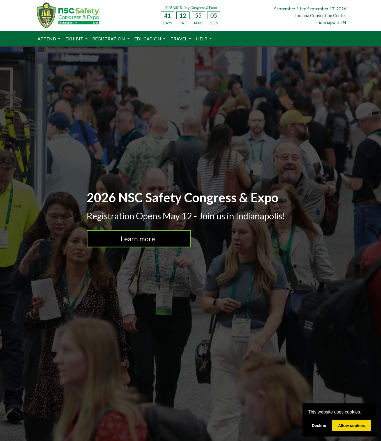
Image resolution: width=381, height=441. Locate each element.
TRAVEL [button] (179, 38)
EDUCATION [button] (148, 38)
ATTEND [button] (47, 38)
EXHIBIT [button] (74, 38)
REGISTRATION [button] (109, 38)
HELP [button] (202, 38)
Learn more (138, 239)
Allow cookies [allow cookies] (351, 425)
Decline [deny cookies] (319, 425)
